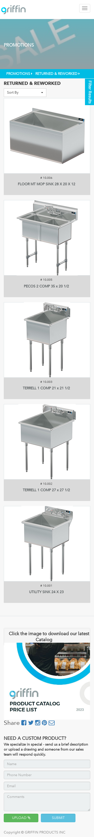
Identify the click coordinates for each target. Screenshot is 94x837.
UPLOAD (21, 818)
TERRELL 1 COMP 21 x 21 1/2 (46, 388)
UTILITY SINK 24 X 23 (46, 592)
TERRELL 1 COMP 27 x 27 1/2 (46, 490)
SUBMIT (58, 818)
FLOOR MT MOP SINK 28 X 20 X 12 (46, 184)
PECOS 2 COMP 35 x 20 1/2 (46, 286)
